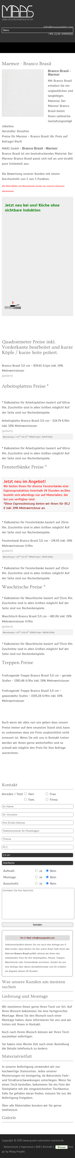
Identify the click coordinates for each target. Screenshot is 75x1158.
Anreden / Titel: (12, 794)
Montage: (9, 877)
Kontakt (47, 1146)
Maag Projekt (17, 1151)
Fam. (29, 800)
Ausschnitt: (11, 884)
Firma (52, 800)
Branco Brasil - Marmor (59, 72)
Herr (29, 794)
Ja (38, 871)
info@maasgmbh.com (58, 27)
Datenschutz (11, 1146)
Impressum (27, 1146)
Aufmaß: (9, 871)
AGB (38, 1146)
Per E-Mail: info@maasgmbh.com (37, 937)
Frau (51, 794)
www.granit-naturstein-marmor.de (43, 1140)
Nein (51, 871)
